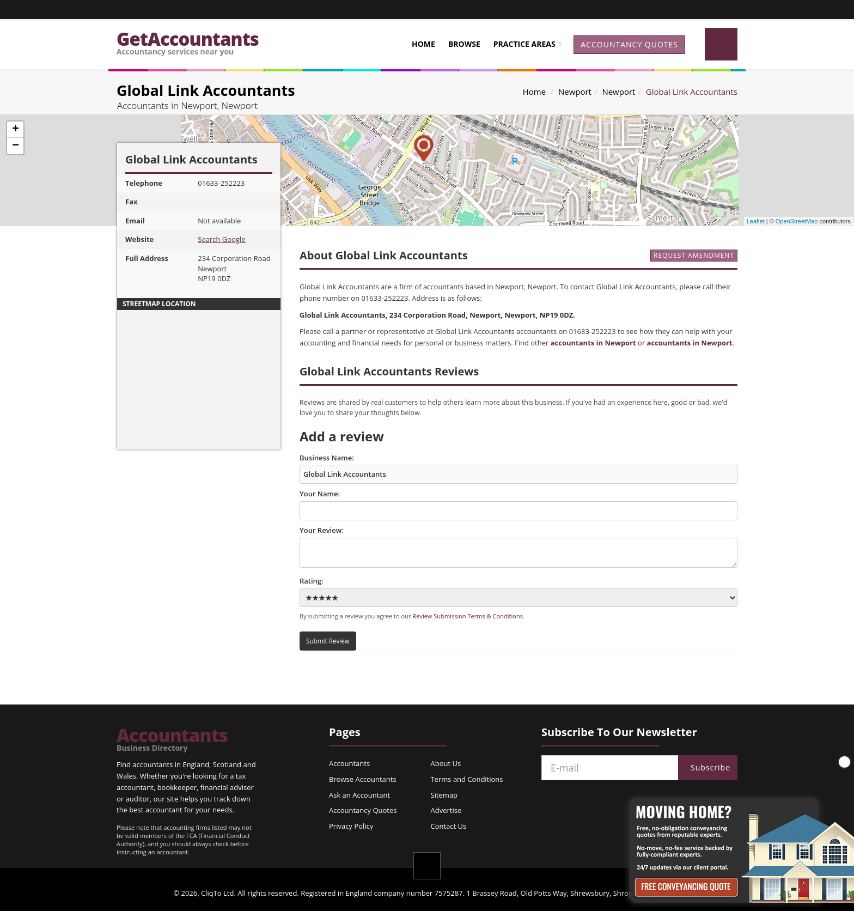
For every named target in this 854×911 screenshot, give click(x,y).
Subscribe (710, 767)
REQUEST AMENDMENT (694, 255)
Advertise (446, 810)
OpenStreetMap (797, 221)
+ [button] (15, 130)
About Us (446, 763)
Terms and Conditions (467, 779)
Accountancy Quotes (362, 810)
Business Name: (518, 468)
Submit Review (328, 640)
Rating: (518, 591)
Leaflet (756, 221)
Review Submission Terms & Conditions (467, 616)
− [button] (15, 146)
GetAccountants (188, 42)
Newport (574, 91)
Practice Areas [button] (524, 44)
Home (423, 44)
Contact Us (449, 826)
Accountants (172, 739)
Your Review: (518, 546)
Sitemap (444, 795)
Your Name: (518, 504)
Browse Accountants (362, 779)
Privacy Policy (351, 826)
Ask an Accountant (359, 795)
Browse (464, 44)
